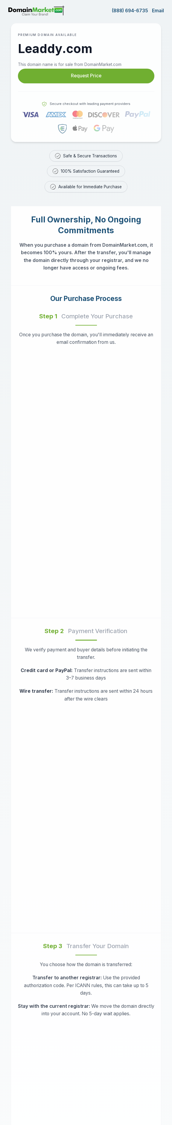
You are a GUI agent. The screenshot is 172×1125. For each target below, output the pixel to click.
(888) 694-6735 (130, 10)
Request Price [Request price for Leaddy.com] (86, 76)
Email (158, 10)
